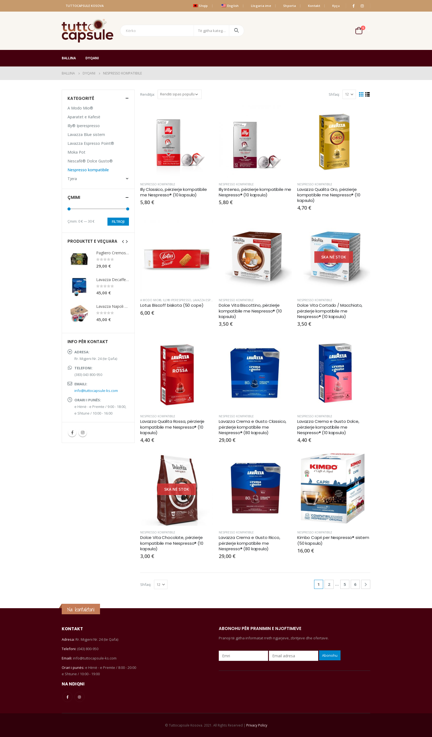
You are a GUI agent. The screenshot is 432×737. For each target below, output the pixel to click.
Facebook (72, 432)
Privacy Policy (256, 725)
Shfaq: (334, 94)
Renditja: (147, 94)
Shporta (289, 6)
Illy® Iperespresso (177, 300)
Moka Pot (76, 152)
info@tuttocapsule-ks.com (96, 390)
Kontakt (314, 6)
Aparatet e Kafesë (84, 116)
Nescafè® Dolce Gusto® (90, 161)
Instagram (83, 432)
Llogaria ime (261, 6)
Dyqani (92, 58)
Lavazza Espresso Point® (212, 300)
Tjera (72, 178)
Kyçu (336, 6)
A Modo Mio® (150, 300)
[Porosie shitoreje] (180, 94)
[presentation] (123, 241)
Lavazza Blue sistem (86, 134)
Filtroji (118, 221)
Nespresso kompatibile (157, 184)
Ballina (69, 58)
